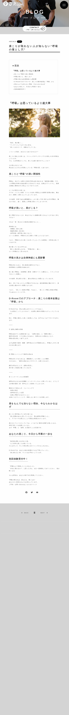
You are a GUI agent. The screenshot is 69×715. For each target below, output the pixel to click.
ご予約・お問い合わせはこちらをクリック (23, 484)
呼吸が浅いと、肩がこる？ (23, 76)
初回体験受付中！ (20, 89)
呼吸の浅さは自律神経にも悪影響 (25, 79)
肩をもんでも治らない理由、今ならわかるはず (29, 84)
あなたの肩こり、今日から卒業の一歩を (27, 86)
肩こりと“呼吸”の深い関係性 (23, 74)
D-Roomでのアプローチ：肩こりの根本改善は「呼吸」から (34, 81)
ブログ (19, 41)
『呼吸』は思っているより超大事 (26, 71)
